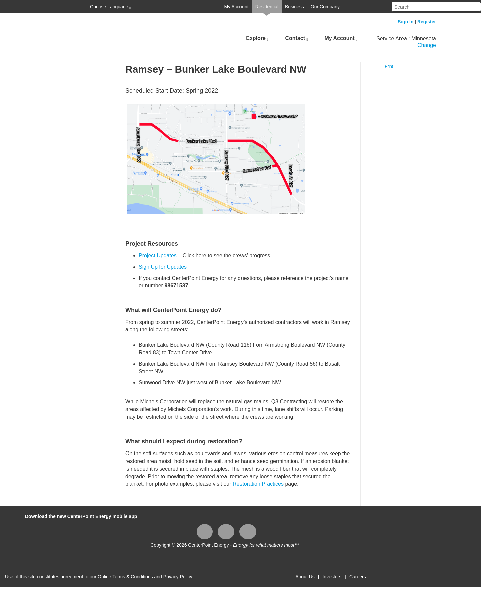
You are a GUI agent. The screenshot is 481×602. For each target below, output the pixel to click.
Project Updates (158, 255)
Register (426, 21)
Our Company (325, 6)
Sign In (406, 21)
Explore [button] (257, 38)
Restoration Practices (258, 484)
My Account (236, 6)
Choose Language (110, 7)
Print (389, 66)
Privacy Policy (177, 576)
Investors (331, 576)
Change (426, 45)
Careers (357, 576)
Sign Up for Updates (163, 267)
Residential (266, 6)
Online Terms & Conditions (125, 576)
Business (294, 6)
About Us (305, 576)
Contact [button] (296, 38)
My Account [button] (340, 38)
